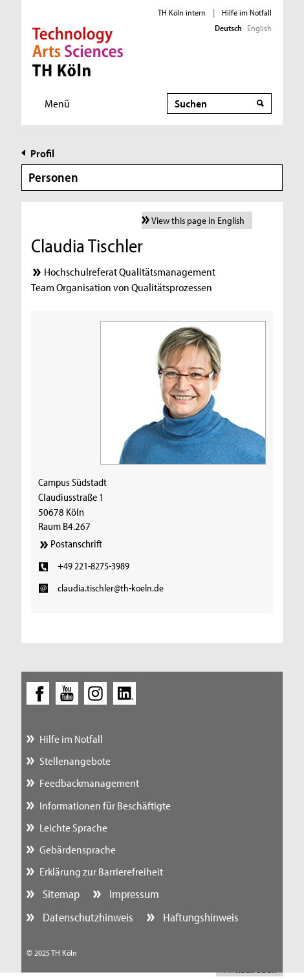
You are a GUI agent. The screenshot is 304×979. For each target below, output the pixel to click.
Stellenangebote (75, 760)
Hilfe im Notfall (247, 12)
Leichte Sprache (73, 827)
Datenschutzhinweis (86, 917)
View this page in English (197, 220)
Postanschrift (76, 543)
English (259, 27)
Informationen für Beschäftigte (105, 805)
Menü (57, 103)
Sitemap (60, 893)
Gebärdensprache (77, 849)
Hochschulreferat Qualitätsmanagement (129, 271)
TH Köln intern (182, 12)
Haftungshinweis (199, 917)
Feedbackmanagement (89, 782)
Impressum (133, 893)
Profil (42, 153)
